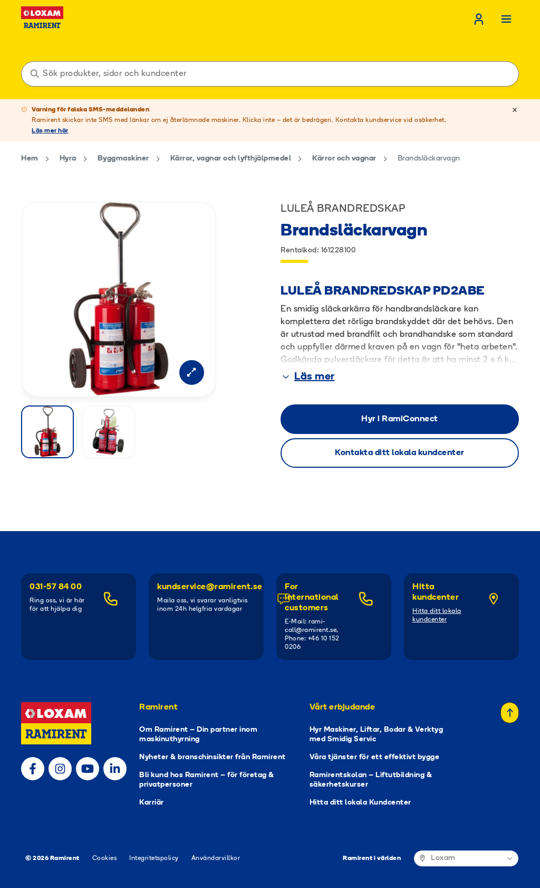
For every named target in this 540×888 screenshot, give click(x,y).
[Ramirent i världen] (466, 858)
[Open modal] (191, 371)
